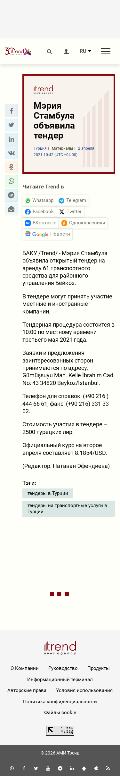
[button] (11, 111)
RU (83, 51)
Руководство (63, 668)
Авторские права (26, 690)
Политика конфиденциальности (60, 702)
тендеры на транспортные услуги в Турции (67, 509)
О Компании (25, 668)
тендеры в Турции (48, 493)
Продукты (98, 668)
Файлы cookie (60, 712)
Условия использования (84, 690)
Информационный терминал (60, 679)
